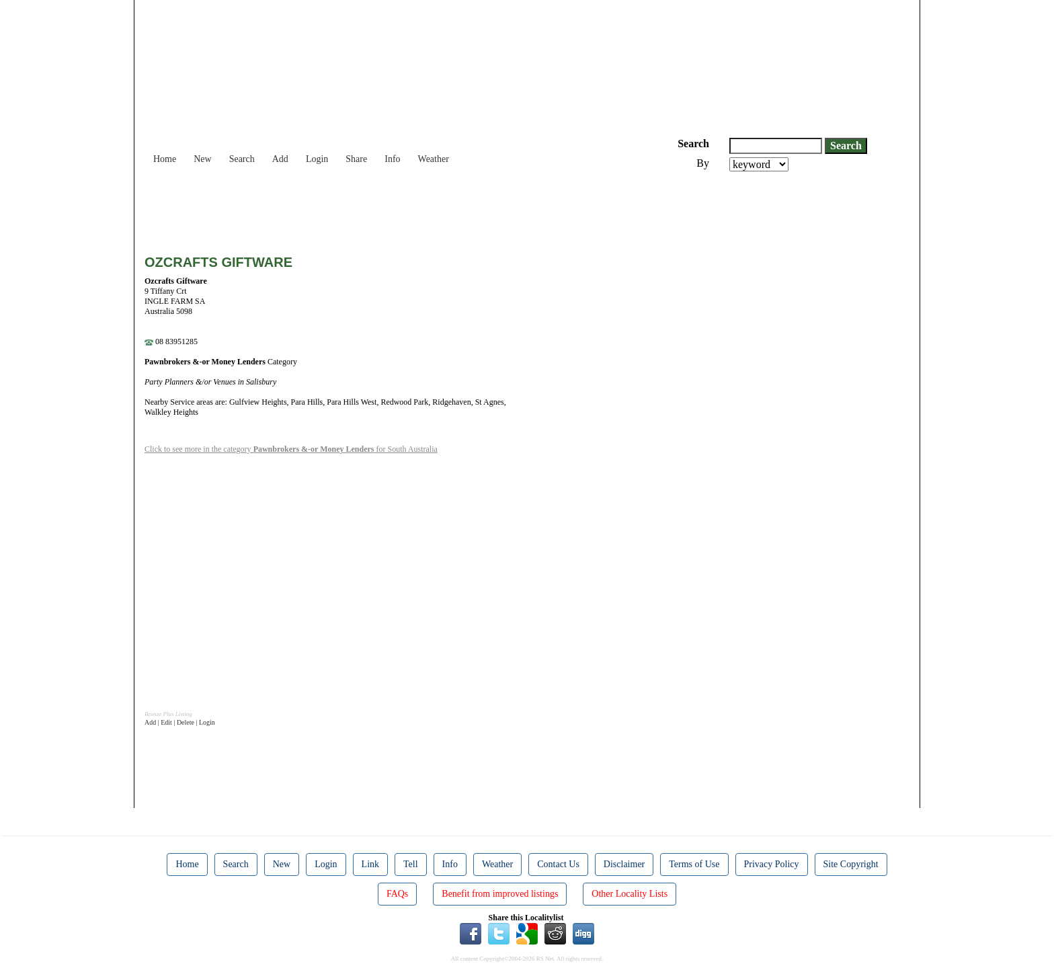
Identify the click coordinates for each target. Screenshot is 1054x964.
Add (280, 159)
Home (164, 159)
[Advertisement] (389, 208)
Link (370, 864)
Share (356, 159)
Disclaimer (624, 864)
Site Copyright (851, 864)
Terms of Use (694, 864)
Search (242, 159)
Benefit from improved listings (500, 894)
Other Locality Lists (629, 894)
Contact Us (558, 864)
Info (392, 159)
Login (317, 159)
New (202, 159)
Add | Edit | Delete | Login (180, 722)
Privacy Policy (771, 864)
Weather (433, 159)
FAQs (397, 894)
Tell (410, 864)
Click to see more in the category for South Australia (291, 449)
